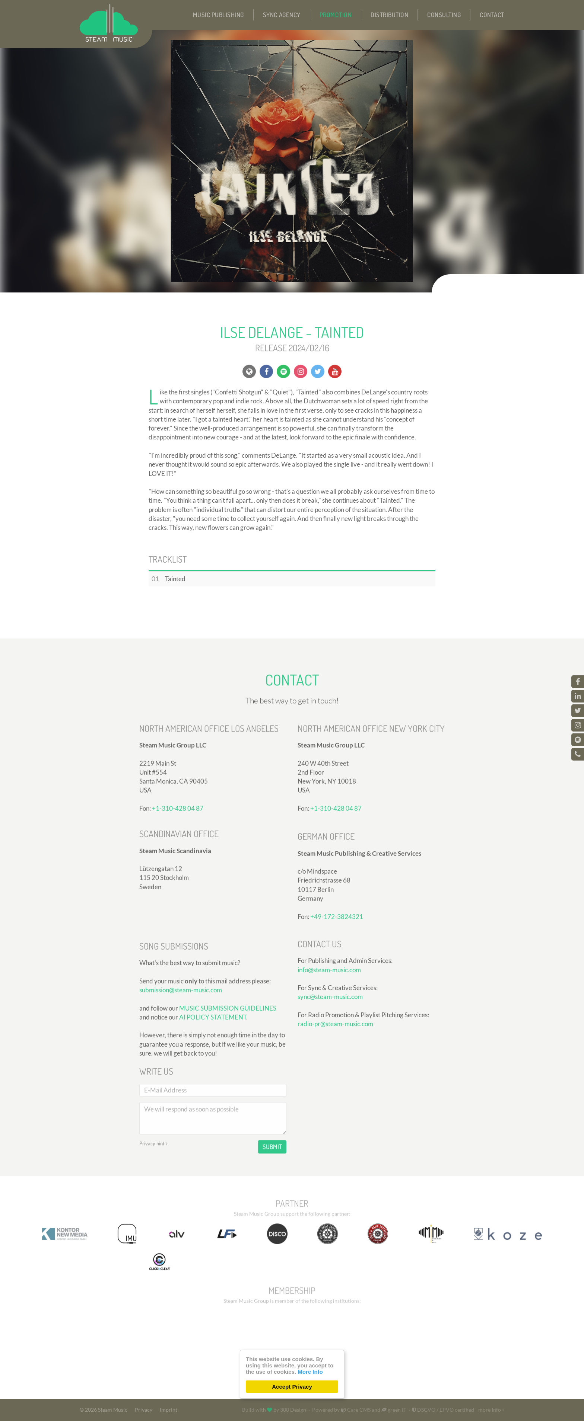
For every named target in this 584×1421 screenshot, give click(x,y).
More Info (310, 1372)
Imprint (168, 1410)
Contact (492, 15)
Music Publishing (218, 15)
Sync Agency (282, 15)
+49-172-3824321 (336, 986)
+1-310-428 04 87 (177, 878)
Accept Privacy (292, 1386)
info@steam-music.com (329, 1034)
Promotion (336, 15)
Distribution (389, 15)
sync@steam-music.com (330, 1061)
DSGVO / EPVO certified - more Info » (458, 1410)
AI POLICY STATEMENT (212, 1101)
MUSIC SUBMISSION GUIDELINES (227, 1092)
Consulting (444, 15)
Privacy (143, 1410)
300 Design (293, 1410)
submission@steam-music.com (180, 1074)
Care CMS (356, 1410)
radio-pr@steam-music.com (335, 1088)
